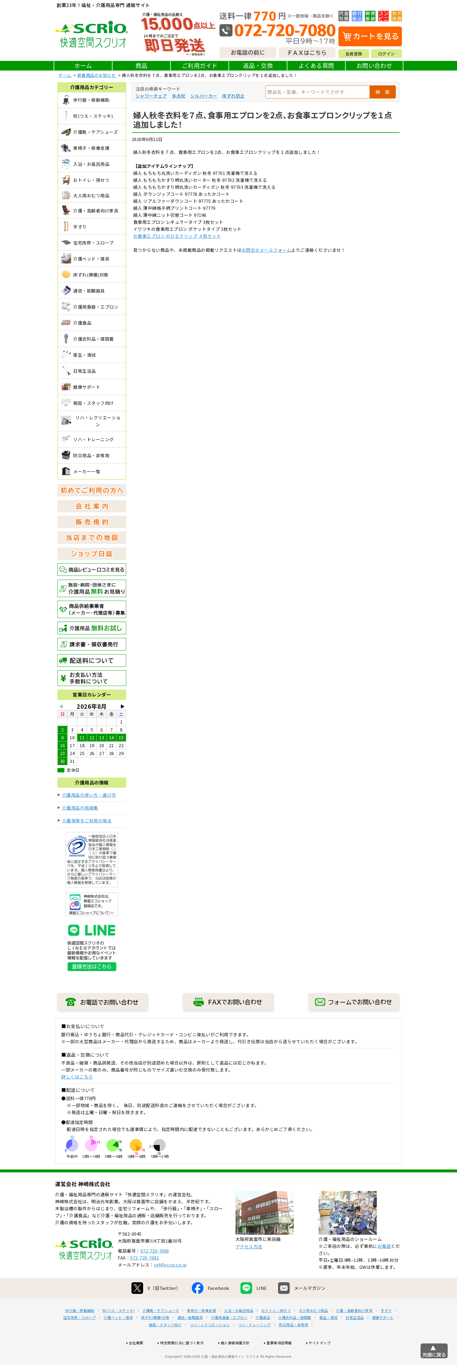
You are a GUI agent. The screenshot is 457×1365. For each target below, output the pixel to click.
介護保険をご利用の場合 (87, 820)
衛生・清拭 (328, 1336)
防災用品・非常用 (293, 1343)
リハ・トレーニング (254, 1343)
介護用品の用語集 (80, 807)
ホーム (83, 65)
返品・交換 (258, 65)
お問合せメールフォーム (266, 250)
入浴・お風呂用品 (238, 1329)
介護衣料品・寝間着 (294, 1336)
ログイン (386, 54)
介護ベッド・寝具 (118, 1336)
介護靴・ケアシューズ (161, 1329)
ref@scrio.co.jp (170, 1283)
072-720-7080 (154, 1269)
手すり (386, 1329)
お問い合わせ (374, 65)
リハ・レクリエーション (210, 1343)
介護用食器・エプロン (229, 1336)
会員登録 (353, 54)
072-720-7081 (144, 1276)
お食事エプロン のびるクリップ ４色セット (177, 236)
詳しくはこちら (77, 1077)
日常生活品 (355, 1336)
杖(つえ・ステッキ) (118, 1329)
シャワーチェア (151, 96)
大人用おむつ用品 (313, 1329)
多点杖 (179, 96)
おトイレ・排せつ (276, 1329)
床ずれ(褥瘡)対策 (155, 1336)
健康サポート (383, 1336)
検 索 (382, 91)
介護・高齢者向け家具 (354, 1329)
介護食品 (263, 1336)
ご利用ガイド (200, 65)
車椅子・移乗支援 (201, 1329)
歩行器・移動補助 (79, 1329)
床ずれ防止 (233, 96)
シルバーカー (203, 96)
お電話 (384, 1265)
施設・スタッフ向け (165, 1343)
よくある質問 (316, 65)
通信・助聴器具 (190, 1336)
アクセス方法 (248, 1265)
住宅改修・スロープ (79, 1336)
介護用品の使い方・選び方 (89, 794)
